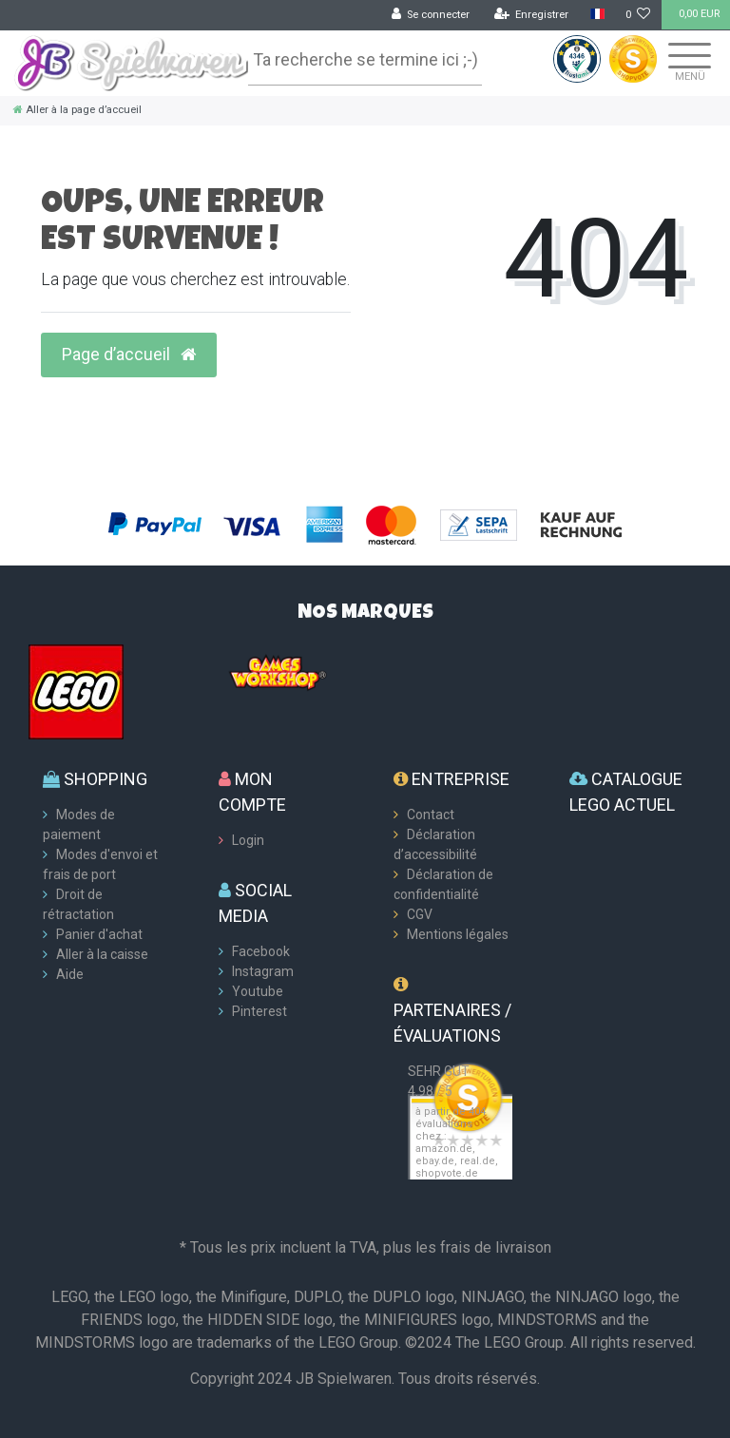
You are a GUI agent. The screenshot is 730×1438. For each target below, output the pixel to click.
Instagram (263, 971)
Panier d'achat (99, 934)
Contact (430, 814)
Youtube (257, 991)
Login (248, 840)
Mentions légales (458, 934)
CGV (419, 914)
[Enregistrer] (532, 15)
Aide (70, 974)
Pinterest (259, 1011)
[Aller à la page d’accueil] (77, 110)
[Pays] (596, 14)
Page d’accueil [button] (129, 354)
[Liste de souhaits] (638, 15)
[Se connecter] (431, 15)
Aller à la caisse (102, 954)
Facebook (261, 951)
